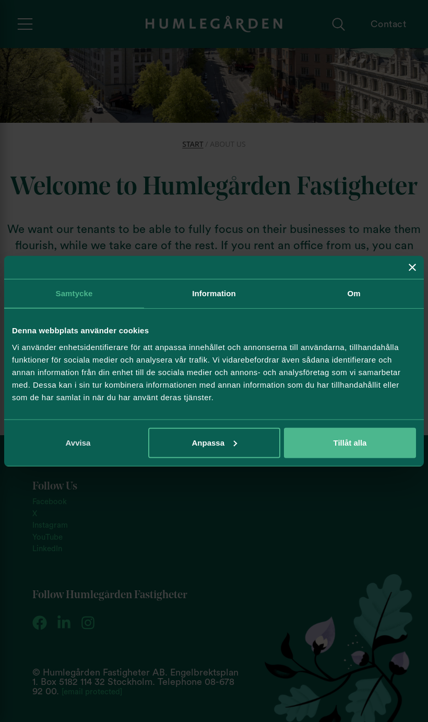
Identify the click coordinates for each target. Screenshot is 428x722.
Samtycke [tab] (74, 293)
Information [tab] (214, 293)
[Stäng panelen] (412, 267)
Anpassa (214, 442)
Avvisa (78, 442)
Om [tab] (353, 293)
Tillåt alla (350, 442)
